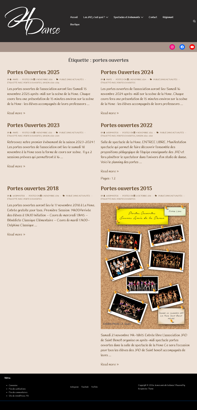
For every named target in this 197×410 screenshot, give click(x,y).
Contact (153, 17)
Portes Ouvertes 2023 (33, 125)
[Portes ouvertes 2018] (50, 196)
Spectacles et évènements (129, 17)
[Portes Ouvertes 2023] (44, 133)
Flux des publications (17, 389)
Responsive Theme (145, 389)
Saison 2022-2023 (144, 136)
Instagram (74, 387)
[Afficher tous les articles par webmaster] (111, 133)
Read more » (16, 113)
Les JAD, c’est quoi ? (96, 17)
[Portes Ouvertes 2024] (137, 79)
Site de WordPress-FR (19, 396)
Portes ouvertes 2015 (126, 188)
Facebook (85, 387)
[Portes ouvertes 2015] (143, 196)
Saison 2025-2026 (51, 83)
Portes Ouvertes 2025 (33, 72)
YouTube (94, 387)
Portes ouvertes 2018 (33, 188)
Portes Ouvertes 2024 (127, 72)
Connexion (13, 385)
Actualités (78, 79)
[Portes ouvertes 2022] (144, 133)
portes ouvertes (32, 83)
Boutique (75, 24)
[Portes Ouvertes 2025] (44, 79)
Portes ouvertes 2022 (126, 125)
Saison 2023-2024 (51, 136)
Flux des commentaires (18, 392)
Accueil (74, 17)
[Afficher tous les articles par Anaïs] (14, 79)
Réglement (168, 17)
